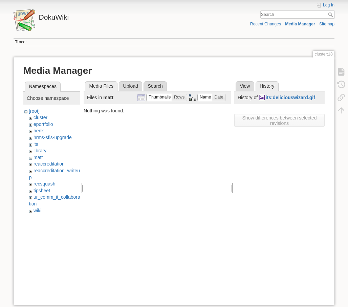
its (36, 144)
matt (38, 157)
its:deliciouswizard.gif (290, 97)
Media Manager (300, 24)
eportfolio (43, 124)
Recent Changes (265, 24)
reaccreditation (49, 164)
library (40, 150)
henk (39, 130)
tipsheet (42, 190)
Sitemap (326, 24)
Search (331, 14)
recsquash (45, 184)
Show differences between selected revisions (279, 120)
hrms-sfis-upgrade (53, 137)
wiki (37, 210)
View (245, 86)
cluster (40, 117)
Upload (130, 86)
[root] (34, 111)
